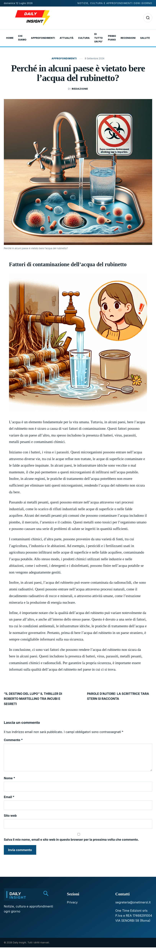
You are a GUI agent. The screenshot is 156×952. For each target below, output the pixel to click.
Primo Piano (112, 38)
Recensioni (128, 37)
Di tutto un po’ (98, 38)
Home (10, 37)
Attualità (66, 37)
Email (9, 801)
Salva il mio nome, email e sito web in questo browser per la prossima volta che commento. (71, 844)
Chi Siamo (22, 38)
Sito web (10, 820)
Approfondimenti (43, 37)
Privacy (72, 907)
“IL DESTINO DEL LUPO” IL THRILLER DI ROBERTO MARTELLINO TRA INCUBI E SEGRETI (33, 699)
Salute (145, 37)
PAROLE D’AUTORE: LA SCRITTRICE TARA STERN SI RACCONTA (118, 696)
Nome (9, 783)
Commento (13, 740)
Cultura (84, 37)
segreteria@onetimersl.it (133, 907)
